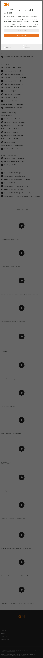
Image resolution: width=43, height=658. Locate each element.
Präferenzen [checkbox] (27, 46)
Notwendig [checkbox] (7, 46)
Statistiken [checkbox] (7, 47)
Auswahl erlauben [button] (21, 30)
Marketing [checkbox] (26, 47)
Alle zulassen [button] (21, 35)
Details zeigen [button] (21, 40)
